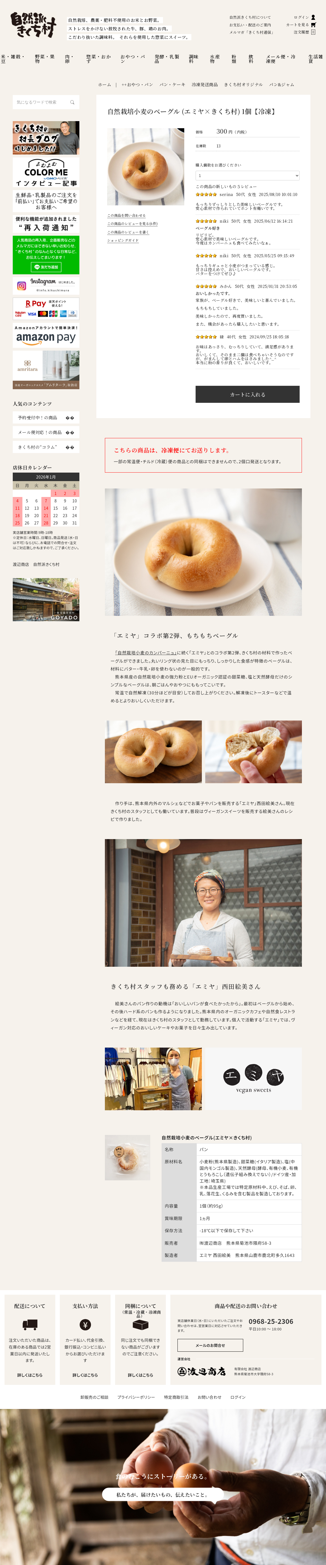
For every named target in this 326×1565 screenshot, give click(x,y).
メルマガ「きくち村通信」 (252, 32)
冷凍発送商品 (205, 84)
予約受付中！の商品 (37, 417)
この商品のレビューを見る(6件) (132, 223)
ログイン (305, 17)
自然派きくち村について (250, 17)
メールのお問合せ (210, 1345)
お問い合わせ (210, 1397)
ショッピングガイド (123, 240)
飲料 (251, 58)
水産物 (215, 58)
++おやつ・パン (137, 84)
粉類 (234, 58)
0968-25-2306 (271, 1321)
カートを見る (301, 24)
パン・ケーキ (172, 84)
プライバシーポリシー (136, 1397)
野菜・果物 (45, 58)
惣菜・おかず (98, 58)
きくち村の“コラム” (37, 447)
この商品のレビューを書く (128, 231)
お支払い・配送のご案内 (250, 25)
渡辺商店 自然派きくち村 (36, 564)
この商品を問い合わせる (126, 215)
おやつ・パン (132, 58)
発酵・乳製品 (166, 58)
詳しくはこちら (30, 1375)
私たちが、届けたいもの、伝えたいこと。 (163, 1494)
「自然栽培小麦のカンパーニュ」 (146, 653)
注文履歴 (305, 32)
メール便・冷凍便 (281, 58)
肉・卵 (70, 58)
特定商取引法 (176, 1397)
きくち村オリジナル (243, 84)
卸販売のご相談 (95, 1397)
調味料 (194, 58)
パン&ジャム (282, 84)
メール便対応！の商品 (40, 432)
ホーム (104, 84)
